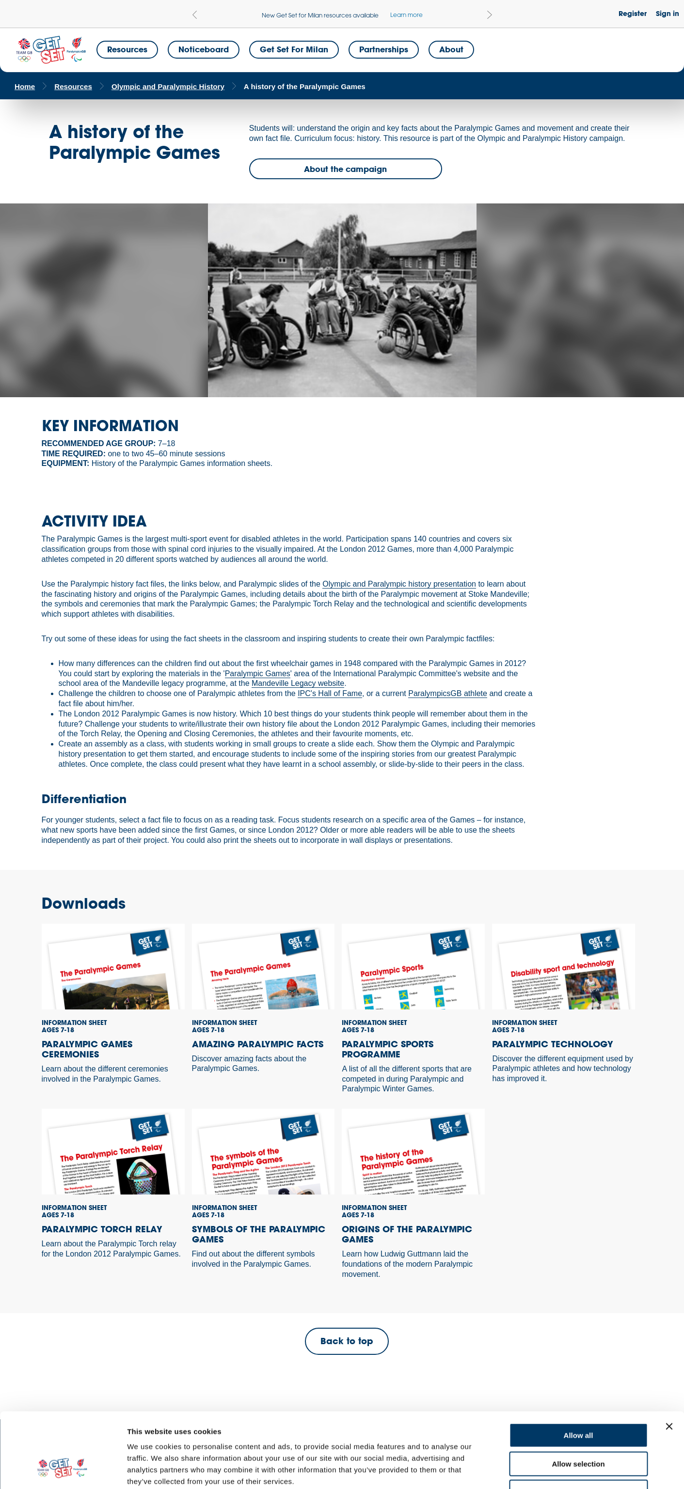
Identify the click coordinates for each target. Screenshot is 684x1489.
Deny (579, 1427)
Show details (508, 1470)
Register (633, 13)
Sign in (667, 13)
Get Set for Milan (294, 49)
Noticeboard (203, 49)
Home (25, 86)
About (451, 49)
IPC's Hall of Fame (330, 693)
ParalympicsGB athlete (447, 693)
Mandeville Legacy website (298, 683)
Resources (127, 49)
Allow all (578, 1370)
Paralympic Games (257, 673)
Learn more (406, 14)
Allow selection (578, 1399)
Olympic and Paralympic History (167, 86)
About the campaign (345, 169)
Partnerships (383, 49)
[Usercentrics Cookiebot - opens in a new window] (62, 1470)
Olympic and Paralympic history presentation (399, 584)
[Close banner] (669, 1361)
